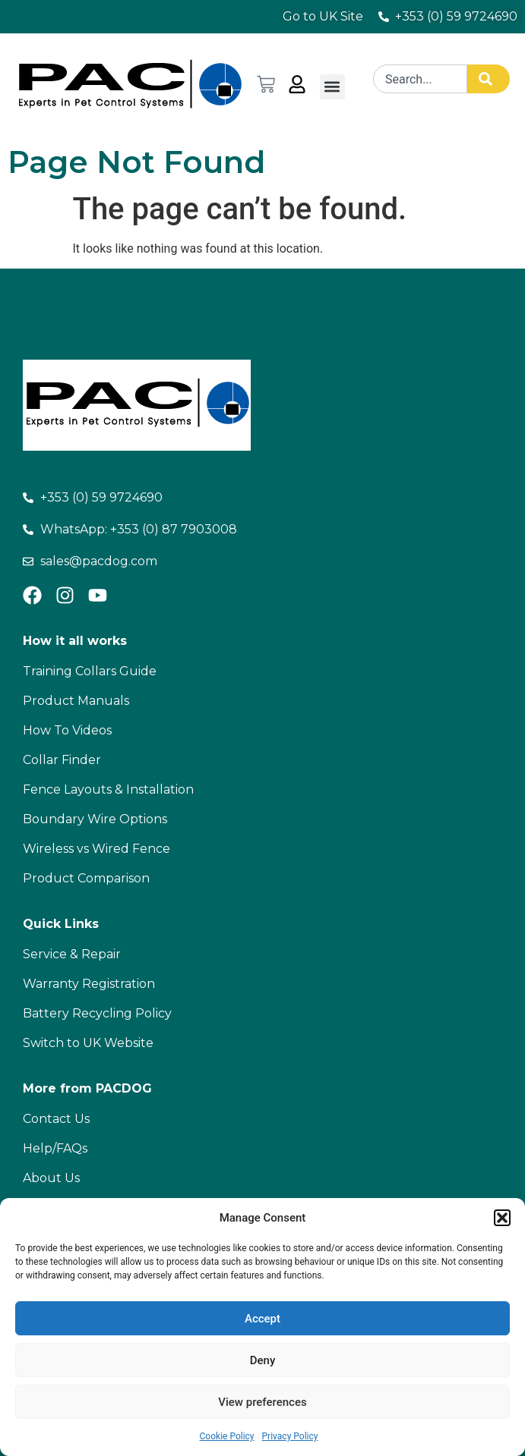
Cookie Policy (227, 1436)
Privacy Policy (290, 1436)
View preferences (262, 1402)
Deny (263, 1360)
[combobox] (420, 78)
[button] (502, 1217)
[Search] (488, 78)
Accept (262, 1318)
